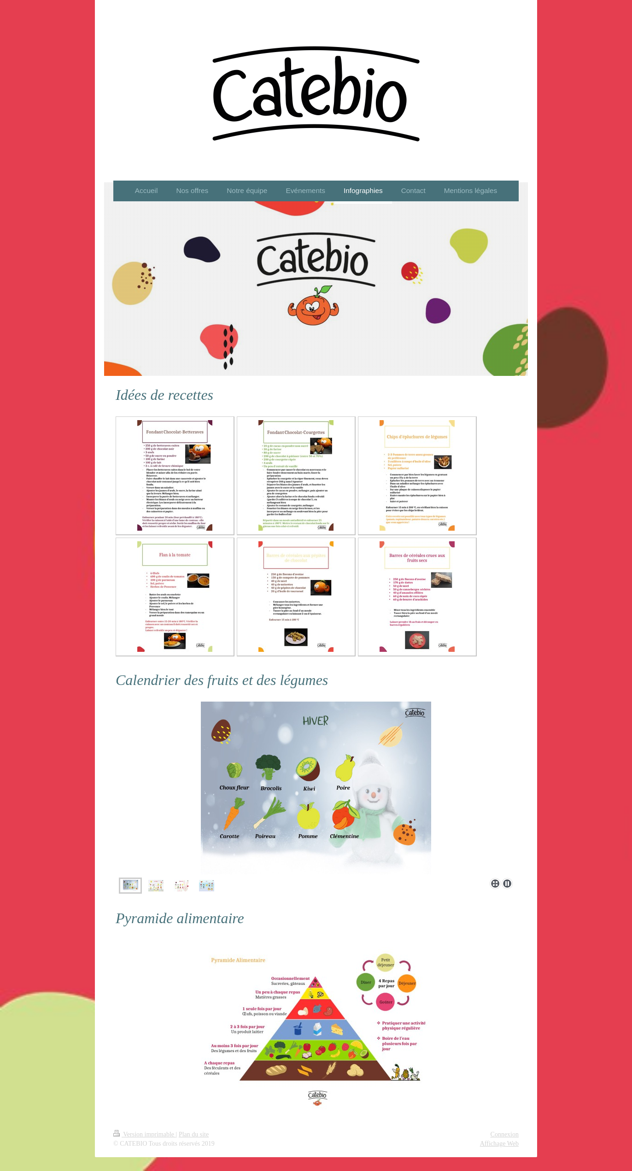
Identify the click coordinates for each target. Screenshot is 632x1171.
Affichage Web (499, 1143)
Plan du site (194, 1134)
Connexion (505, 1134)
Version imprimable (144, 1134)
